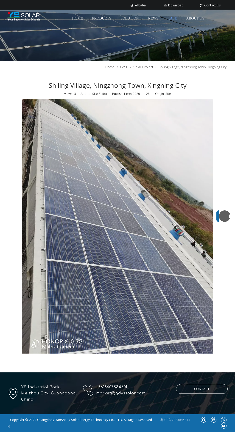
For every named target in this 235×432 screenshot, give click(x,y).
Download (173, 5)
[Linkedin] (213, 420)
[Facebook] (203, 420)
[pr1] (117, 30)
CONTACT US (202, 390)
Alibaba (138, 5)
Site (168, 93)
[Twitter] (224, 420)
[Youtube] (224, 426)
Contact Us (210, 5)
